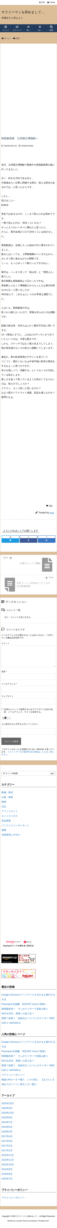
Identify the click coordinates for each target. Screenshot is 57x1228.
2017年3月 (7, 1141)
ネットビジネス (9, 816)
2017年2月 (7, 1145)
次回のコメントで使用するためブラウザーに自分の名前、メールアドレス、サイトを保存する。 (28, 710)
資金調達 (6, 820)
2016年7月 (7, 1178)
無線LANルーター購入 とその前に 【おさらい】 (28, 1079)
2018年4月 (7, 1131)
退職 (3, 830)
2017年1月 (7, 1150)
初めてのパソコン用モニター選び (18, 1084)
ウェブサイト (7, 696)
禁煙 (3, 802)
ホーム (7, 38)
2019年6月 (7, 1127)
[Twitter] (10, 540)
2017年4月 (7, 1136)
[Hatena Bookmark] (46, 540)
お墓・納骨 (7, 797)
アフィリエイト (9, 811)
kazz (52, 512)
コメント (5, 643)
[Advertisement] (25, 65)
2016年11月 (7, 1160)
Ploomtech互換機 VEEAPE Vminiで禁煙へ (24, 1004)
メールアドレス (9, 684)
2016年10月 (7, 1164)
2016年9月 (7, 1169)
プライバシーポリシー (13, 1075)
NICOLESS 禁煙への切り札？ (17, 1013)
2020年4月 (7, 1108)
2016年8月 (7, 1174)
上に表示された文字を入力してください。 (20, 724)
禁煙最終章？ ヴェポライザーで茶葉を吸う (24, 1009)
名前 (4, 671)
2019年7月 (7, 1122)
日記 (18, 38)
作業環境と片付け (10, 835)
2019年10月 (7, 1113)
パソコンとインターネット (15, 825)
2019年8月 (7, 1117)
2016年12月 (7, 1155)
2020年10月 (7, 1103)
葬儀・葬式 (7, 792)
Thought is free (43, 1221)
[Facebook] (28, 540)
